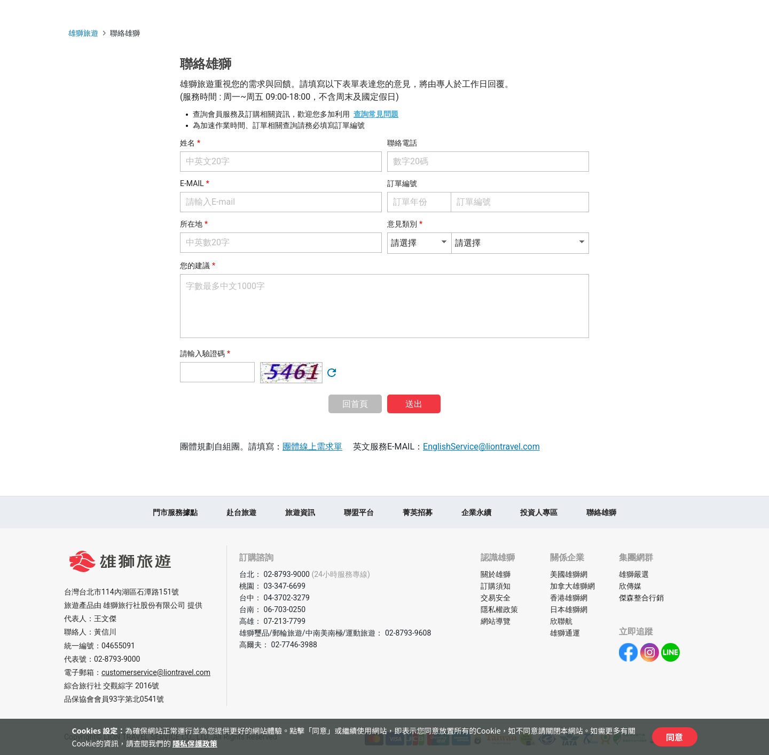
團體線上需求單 (312, 446)
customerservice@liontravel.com (155, 672)
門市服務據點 (175, 512)
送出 (413, 404)
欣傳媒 (630, 586)
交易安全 (496, 597)
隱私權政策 (499, 609)
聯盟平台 (359, 512)
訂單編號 (402, 183)
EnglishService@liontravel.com (481, 446)
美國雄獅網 (568, 574)
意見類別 (402, 224)
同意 (674, 736)
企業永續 (476, 512)
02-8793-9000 (117, 659)
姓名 (187, 143)
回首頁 (355, 404)
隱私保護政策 (194, 743)
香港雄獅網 (568, 597)
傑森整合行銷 (641, 597)
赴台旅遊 (241, 512)
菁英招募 (418, 512)
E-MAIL (192, 183)
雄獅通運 (565, 633)
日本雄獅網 (568, 609)
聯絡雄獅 (601, 512)
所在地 (191, 224)
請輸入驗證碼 (202, 353)
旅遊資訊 (300, 512)
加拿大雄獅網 (572, 586)
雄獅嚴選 (634, 574)
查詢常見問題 (376, 114)
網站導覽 (496, 621)
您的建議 (195, 265)
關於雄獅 (496, 574)
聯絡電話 (402, 143)
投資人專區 (539, 512)
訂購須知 (496, 586)
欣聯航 (561, 621)
